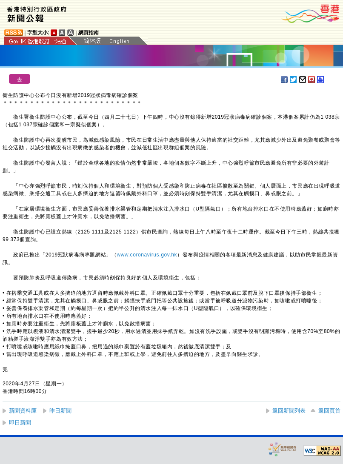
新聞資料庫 (23, 410)
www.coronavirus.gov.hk (147, 255)
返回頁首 (329, 410)
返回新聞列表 (289, 410)
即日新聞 (20, 422)
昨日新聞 (60, 410)
